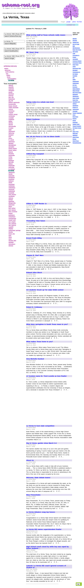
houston (11, 153)
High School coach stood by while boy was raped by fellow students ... (47, 547)
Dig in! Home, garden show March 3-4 (41, 443)
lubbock (11, 181)
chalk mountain (13, 107)
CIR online (75, 51)
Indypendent (76, 83)
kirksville (11, 167)
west (10, 239)
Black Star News (77, 50)
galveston (12, 141)
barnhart (11, 94)
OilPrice (74, 103)
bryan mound (13, 106)
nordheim (12, 196)
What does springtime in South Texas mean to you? (47, 324)
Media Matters (76, 89)
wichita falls (12, 240)
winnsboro (12, 244)
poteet (10, 213)
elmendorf (12, 131)
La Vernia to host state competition (40, 426)
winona (11, 246)
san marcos (12, 225)
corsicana (12, 116)
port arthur (12, 208)
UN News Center (77, 128)
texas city (12, 234)
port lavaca (12, 210)
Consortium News (77, 63)
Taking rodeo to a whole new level (40, 102)
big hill (11, 101)
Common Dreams (77, 61)
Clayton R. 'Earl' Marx (35, 255)
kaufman (11, 160)
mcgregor (12, 184)
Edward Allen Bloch (34, 272)
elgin (10, 130)
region (6, 68)
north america (9, 72)
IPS (73, 77)
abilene (11, 85)
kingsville (12, 165)
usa (7, 73)
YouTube (79, 22)
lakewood (12, 172)
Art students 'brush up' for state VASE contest (44, 290)
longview (11, 179)
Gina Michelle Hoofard (35, 359)
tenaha (11, 232)
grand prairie (13, 148)
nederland (12, 191)
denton (11, 123)
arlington (11, 90)
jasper (10, 159)
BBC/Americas (76, 48)
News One (75, 100)
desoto (11, 124)
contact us (71, 25)
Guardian (75, 76)
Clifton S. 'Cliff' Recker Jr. (36, 203)
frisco (10, 138)
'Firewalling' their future (35, 221)
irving (10, 157)
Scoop (74, 120)
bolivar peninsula (14, 102)
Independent (76, 81)
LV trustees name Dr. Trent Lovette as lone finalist (46, 376)
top (78, 584)
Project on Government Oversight (76, 109)
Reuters (74, 118)
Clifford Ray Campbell (35, 154)
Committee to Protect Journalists (76, 57)
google (68, 22)
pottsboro (12, 215)
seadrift (11, 227)
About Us (30, 460)
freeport (11, 135)
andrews (11, 89)
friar (10, 136)
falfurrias (11, 133)
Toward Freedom (77, 126)
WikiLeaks (75, 133)
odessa (11, 198)
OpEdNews (75, 105)
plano (10, 206)
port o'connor (13, 211)
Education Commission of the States (76, 72)
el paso (11, 128)
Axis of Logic (76, 44)
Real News (75, 117)
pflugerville (12, 203)
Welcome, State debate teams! (38, 477)
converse (11, 111)
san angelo (12, 222)
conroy (11, 109)
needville (11, 193)
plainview (11, 205)
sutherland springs (15, 230)
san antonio (12, 223)
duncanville (12, 126)
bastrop (11, 95)
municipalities (12, 79)
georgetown (12, 145)
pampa (11, 199)
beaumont (12, 99)
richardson (12, 217)
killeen (11, 164)
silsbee (11, 228)
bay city (11, 97)
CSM (74, 53)
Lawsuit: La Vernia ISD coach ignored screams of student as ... (46, 566)
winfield (11, 242)
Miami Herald (76, 90)
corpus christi (13, 114)
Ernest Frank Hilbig (34, 238)
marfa (10, 182)
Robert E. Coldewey (34, 307)
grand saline (12, 150)
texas (8, 77)
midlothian (12, 188)
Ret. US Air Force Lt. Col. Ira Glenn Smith (43, 136)
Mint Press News (77, 92)
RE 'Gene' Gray (32, 52)
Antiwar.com (76, 42)
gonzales (11, 147)
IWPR (74, 79)
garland (11, 143)
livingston (12, 177)
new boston (12, 194)
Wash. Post (75, 131)
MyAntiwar (75, 94)
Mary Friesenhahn (33, 495)
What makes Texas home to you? (39, 341)
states (8, 75)
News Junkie (76, 98)
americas (7, 70)
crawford (11, 119)
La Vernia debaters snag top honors (40, 512)
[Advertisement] (44, 83)
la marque (12, 169)
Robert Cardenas (33, 119)
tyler (10, 235)
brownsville (12, 104)
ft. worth (11, 140)
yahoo (74, 22)
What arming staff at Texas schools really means (45, 35)
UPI (73, 130)
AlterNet (75, 38)
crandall (11, 118)
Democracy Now (77, 68)
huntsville (12, 155)
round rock (12, 220)
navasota (11, 189)
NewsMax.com (76, 102)
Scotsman (75, 122)
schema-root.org (10, 66)
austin (10, 92)
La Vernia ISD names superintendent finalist (43, 529)
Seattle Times (76, 124)
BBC (74, 46)
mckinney (12, 186)
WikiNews (75, 135)
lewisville (11, 176)
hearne (11, 152)
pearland (11, 201)
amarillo (11, 87)
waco (10, 237)
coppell (11, 112)
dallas (10, 121)
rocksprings (12, 218)
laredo (10, 174)
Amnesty (75, 40)
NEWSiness (75, 96)
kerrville (11, 162)
